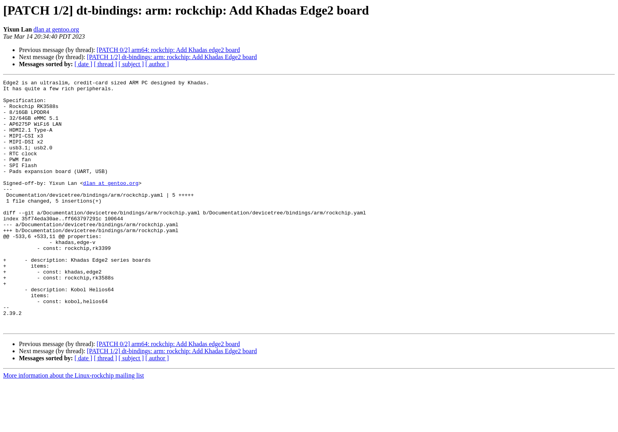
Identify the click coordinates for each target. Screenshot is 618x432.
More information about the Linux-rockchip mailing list (73, 425)
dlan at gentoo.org (56, 29)
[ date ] (83, 64)
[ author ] (157, 64)
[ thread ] (105, 64)
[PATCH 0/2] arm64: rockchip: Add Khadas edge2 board (168, 50)
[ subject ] (131, 64)
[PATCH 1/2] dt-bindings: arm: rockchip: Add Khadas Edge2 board (172, 57)
